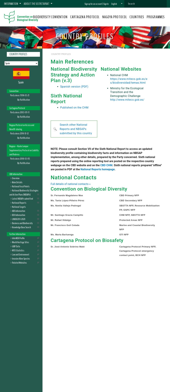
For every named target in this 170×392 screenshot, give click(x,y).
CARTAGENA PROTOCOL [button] (85, 17)
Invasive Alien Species (21, 259)
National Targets (19, 207)
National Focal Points (20, 186)
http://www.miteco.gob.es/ (127, 99)
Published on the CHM (74, 107)
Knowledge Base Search (21, 227)
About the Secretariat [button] (37, 4)
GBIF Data (16, 246)
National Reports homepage (98, 169)
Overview (15, 178)
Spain (21, 82)
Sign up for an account (93, 4)
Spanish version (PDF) (74, 86)
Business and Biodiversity (22, 223)
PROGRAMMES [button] (156, 17)
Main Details (17, 182)
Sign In (106, 4)
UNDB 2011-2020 (18, 219)
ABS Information (18, 211)
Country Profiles (18, 54)
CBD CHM (106, 165)
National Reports (19, 203)
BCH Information (18, 215)
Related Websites (19, 263)
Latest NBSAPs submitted (22, 199)
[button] (117, 4)
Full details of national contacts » (70, 184)
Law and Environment (20, 254)
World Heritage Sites (20, 242)
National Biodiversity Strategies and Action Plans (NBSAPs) (23, 193)
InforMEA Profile (18, 238)
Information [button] (11, 4)
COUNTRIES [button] (137, 17)
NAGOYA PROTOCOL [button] (114, 17)
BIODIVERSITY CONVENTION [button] (50, 17)
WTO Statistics (18, 250)
